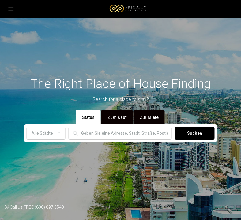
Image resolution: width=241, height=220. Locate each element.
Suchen (194, 133)
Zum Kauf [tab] (117, 117)
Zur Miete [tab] (149, 117)
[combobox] (46, 133)
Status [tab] (88, 117)
